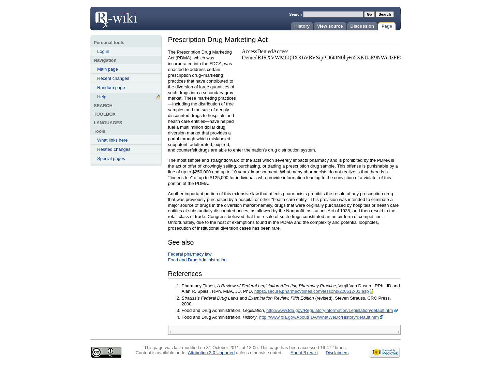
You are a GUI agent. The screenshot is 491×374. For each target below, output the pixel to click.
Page (387, 26)
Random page (111, 87)
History (302, 26)
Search (295, 14)
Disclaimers (337, 352)
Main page (107, 69)
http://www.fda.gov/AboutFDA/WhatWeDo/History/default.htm (319, 317)
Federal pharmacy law (190, 254)
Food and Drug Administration (197, 259)
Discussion (362, 26)
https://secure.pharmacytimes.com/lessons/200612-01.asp (311, 291)
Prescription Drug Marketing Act (116, 18)
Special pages (111, 158)
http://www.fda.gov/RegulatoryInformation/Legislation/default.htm (329, 310)
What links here (112, 140)
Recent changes (113, 78)
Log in (103, 51)
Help (101, 96)
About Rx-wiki (304, 352)
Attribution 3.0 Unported (211, 352)
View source (330, 26)
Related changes (114, 149)
